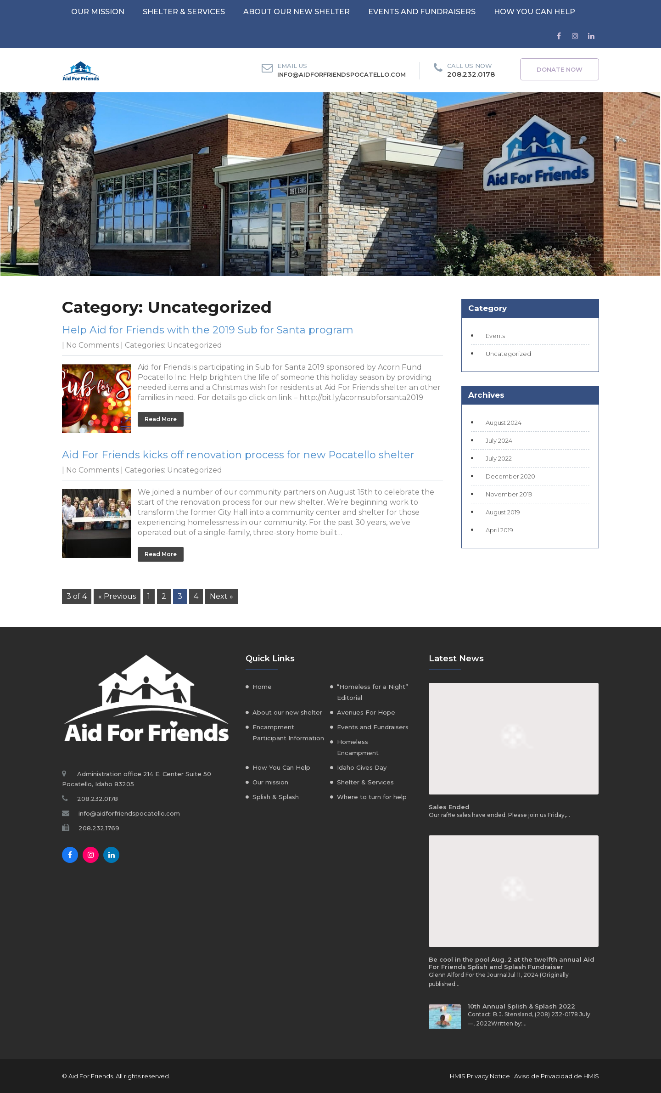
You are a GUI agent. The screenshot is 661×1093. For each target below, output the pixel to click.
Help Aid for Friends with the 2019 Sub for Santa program (207, 330)
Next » (221, 596)
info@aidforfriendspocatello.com (341, 74)
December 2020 (510, 476)
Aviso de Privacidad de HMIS (556, 1076)
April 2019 (499, 530)
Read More (161, 419)
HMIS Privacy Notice (480, 1076)
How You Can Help (534, 11)
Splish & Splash (275, 796)
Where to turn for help (372, 796)
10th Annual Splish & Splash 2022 (521, 1006)
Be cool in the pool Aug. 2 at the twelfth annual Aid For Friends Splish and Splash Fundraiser (511, 963)
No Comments (92, 345)
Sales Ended (449, 807)
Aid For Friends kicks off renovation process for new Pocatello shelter (238, 455)
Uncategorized (194, 345)
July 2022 (499, 458)
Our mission (97, 11)
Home (262, 686)
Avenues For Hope (366, 712)
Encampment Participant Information (288, 732)
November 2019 (509, 494)
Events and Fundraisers (422, 11)
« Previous (117, 596)
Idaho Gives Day (362, 767)
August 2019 (503, 512)
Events (495, 335)
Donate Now (560, 69)
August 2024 (503, 422)
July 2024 (499, 440)
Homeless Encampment (358, 747)
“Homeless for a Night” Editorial (372, 692)
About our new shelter (296, 11)
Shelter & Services (184, 11)
